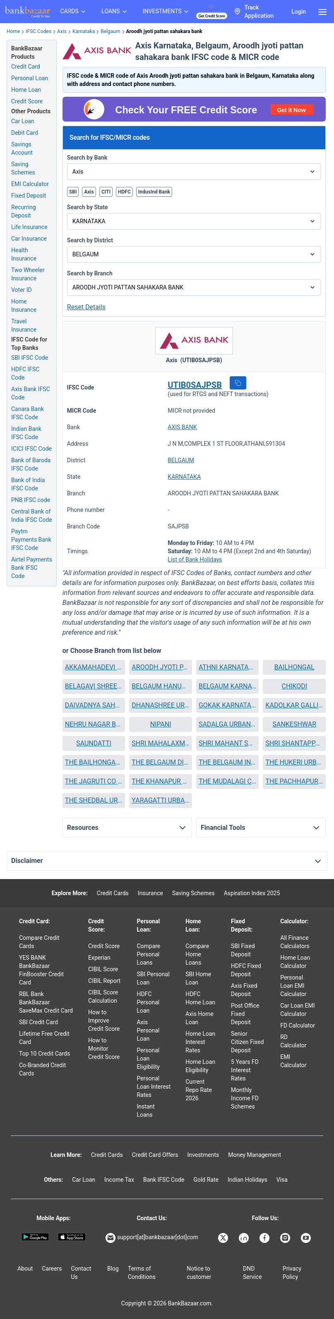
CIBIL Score (103, 969)
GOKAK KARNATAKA (228, 705)
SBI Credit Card (38, 1022)
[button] (238, 382)
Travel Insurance (23, 325)
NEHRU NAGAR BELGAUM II (94, 724)
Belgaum (110, 31)
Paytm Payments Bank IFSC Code (31, 539)
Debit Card (24, 132)
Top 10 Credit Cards (44, 1053)
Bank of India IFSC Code (28, 484)
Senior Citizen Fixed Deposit (247, 1042)
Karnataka (83, 31)
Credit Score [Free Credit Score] (27, 101)
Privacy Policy (292, 1272)
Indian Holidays (247, 1179)
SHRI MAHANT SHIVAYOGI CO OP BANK (228, 743)
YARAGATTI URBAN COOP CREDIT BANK (161, 800)
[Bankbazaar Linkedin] (244, 1238)
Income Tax (119, 1179)
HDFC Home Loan (200, 998)
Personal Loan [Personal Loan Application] (29, 78)
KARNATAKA (184, 476)
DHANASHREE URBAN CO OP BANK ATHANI (161, 705)
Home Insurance (23, 305)
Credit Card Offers (155, 1155)
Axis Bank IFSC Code (30, 393)
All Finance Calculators (295, 941)
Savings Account (22, 148)
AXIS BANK (182, 427)
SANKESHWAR (294, 724)
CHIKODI (294, 686)
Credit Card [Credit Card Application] (25, 66)
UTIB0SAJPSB (195, 385)
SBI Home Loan (198, 978)
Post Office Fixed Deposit (245, 1013)
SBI (73, 192)
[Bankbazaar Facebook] (265, 1238)
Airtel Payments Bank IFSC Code (31, 567)
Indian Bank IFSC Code (26, 432)
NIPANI (160, 724)
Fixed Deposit (28, 195)
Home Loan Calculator (295, 961)
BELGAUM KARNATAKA (228, 686)
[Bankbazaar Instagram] (286, 1238)
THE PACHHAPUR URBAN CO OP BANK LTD (294, 781)
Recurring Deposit (23, 211)
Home (13, 31)
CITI (106, 192)
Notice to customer (199, 1272)
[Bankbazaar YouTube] (306, 1238)
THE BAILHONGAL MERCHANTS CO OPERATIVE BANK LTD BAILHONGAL (94, 762)
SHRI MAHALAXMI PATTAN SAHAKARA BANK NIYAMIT (161, 743)
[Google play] (35, 1237)
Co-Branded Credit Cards (42, 1069)
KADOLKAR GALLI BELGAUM (294, 705)
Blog (113, 1268)
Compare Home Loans (197, 954)
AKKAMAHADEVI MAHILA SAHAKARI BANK (94, 667)
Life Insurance (29, 227)
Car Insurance (29, 238)
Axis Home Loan (199, 1018)
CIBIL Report (104, 980)
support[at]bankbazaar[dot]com (152, 1238)
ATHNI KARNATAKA (228, 667)
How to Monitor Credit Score (104, 1048)
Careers (52, 1268)
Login (298, 11)
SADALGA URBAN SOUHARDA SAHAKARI (228, 724)
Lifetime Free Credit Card (44, 1037)
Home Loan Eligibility (200, 1066)
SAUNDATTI (93, 743)
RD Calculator (293, 1041)
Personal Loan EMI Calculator (293, 985)
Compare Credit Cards (39, 941)
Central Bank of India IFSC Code (31, 515)
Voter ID (21, 290)
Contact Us (81, 1272)
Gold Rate (206, 1179)
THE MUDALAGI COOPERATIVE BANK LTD (228, 781)
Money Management (254, 1155)
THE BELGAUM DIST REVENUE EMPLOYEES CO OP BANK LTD (161, 762)
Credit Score (104, 946)
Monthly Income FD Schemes (245, 1098)
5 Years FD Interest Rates (245, 1070)
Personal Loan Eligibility (148, 1058)
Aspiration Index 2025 (252, 893)
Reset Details (86, 307)
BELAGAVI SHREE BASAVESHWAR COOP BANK (94, 686)
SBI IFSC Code (29, 357)
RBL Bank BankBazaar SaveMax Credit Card (46, 1002)
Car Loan (22, 121)
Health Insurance (23, 254)
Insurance (150, 893)
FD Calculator (297, 1025)
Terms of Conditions (142, 1272)
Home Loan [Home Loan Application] (26, 89)
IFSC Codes (38, 31)
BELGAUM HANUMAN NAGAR (161, 686)
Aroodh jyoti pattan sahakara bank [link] (164, 31)
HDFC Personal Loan (148, 1002)
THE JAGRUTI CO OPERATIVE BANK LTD (94, 781)
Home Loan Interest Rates (200, 1042)
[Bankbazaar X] (224, 1238)
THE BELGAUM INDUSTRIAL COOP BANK (228, 762)
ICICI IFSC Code (31, 448)
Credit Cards (113, 893)
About (25, 1268)
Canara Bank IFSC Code (27, 413)
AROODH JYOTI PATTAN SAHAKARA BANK (161, 667)
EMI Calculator (30, 184)
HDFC (124, 192)
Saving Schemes (23, 168)
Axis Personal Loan (148, 1030)
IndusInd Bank (154, 192)
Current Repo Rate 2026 (198, 1090)
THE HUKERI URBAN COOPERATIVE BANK (294, 762)
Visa (282, 1179)
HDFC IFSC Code (25, 373)
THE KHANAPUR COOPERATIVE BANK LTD (161, 781)
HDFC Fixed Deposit (246, 970)
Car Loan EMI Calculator (297, 1009)
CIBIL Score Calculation (103, 996)
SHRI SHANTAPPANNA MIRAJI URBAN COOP (294, 743)
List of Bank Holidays (195, 559)
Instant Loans (145, 1110)
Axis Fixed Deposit (244, 989)
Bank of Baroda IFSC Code (30, 464)
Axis (62, 31)
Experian (99, 957)
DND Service (252, 1272)
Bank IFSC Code (164, 1179)
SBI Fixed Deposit (243, 950)
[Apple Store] (71, 1237)
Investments (203, 1155)
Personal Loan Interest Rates (154, 1086)
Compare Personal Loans (148, 954)
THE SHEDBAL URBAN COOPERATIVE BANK (94, 800)
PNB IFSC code (30, 500)
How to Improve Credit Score (104, 1020)
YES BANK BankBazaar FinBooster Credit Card (41, 970)
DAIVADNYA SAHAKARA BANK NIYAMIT (94, 705)
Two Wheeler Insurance (28, 274)
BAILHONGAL (294, 667)
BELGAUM (181, 460)
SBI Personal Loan (153, 978)
